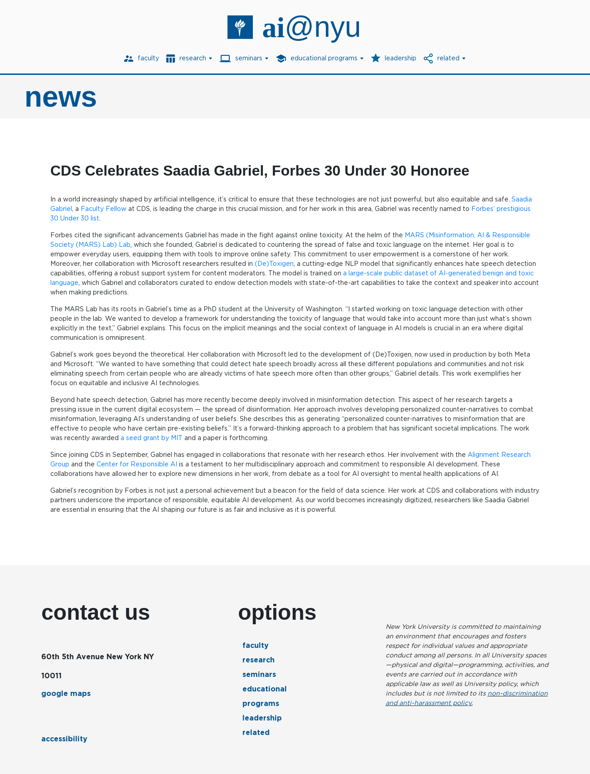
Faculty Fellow (103, 208)
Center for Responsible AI (137, 464)
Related (256, 732)
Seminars (259, 674)
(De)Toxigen (274, 263)
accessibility (64, 739)
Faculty (255, 645)
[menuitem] (142, 58)
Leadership (262, 718)
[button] (189, 58)
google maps (66, 693)
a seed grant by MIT (152, 437)
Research (258, 660)
